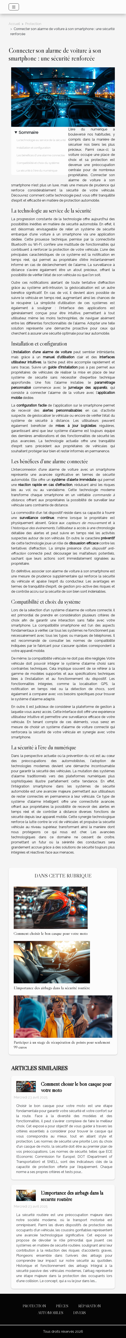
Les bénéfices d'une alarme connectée (41, 155)
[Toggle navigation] (14, 6)
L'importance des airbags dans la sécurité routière (52, 987)
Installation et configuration (34, 147)
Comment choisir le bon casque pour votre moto (51, 933)
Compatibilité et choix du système (38, 163)
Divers (79, 1312)
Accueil (14, 24)
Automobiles (50, 1312)
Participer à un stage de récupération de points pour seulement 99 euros (62, 1045)
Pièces (62, 1306)
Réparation (89, 1306)
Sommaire (28, 132)
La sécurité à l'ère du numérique (37, 170)
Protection (33, 24)
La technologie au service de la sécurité (41, 140)
